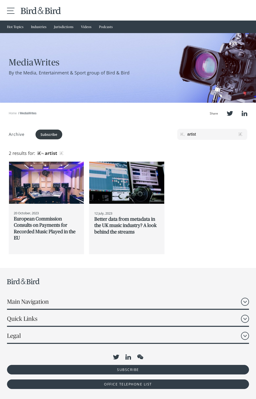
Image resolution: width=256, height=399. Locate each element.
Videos (86, 27)
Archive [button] (16, 134)
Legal (14, 335)
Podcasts (106, 27)
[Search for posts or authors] (215, 134)
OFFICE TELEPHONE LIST (128, 384)
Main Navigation (28, 301)
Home (13, 113)
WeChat (140, 357)
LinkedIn (244, 113)
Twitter (230, 113)
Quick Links (22, 318)
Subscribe (48, 134)
